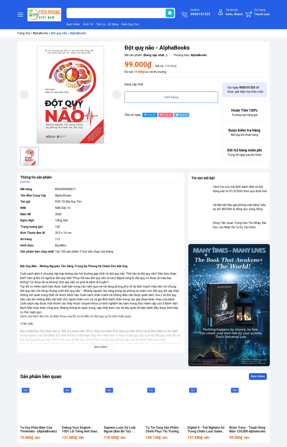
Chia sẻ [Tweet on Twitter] (181, 115)
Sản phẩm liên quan (40, 376)
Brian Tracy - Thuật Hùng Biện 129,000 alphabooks (247, 429)
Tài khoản (234, 12)
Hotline (200, 12)
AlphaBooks (40, 33)
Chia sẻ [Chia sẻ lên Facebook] (149, 115)
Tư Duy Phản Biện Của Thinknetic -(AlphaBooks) (38, 429)
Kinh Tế (88, 24)
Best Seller (73, 24)
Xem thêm (258, 376)
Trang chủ (23, 33)
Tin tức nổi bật (203, 178)
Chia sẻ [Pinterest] (165, 115)
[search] (170, 13)
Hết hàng (171, 97)
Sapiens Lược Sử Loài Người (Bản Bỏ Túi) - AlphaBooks (119, 431)
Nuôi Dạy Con (130, 24)
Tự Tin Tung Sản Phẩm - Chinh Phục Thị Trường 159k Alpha (163, 431)
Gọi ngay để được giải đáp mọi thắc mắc (245, 90)
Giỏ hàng (259, 12)
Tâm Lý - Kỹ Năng (107, 24)
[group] (70, 94)
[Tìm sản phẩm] (121, 13)
